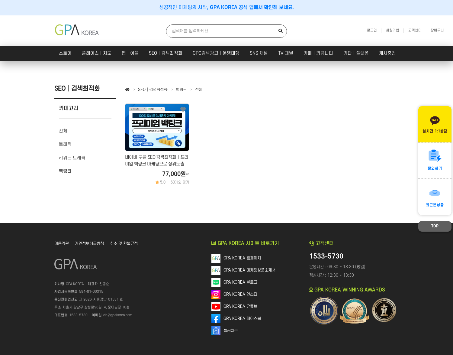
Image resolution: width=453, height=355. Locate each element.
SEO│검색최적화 (165, 53)
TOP (435, 226)
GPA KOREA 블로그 (240, 282)
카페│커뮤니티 (318, 53)
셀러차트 (230, 330)
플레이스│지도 (96, 53)
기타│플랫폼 (356, 53)
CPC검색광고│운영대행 (216, 53)
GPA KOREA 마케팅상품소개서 (249, 270)
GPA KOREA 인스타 (240, 294)
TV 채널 (285, 53)
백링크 (181, 89)
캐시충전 (387, 53)
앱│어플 (130, 53)
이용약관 (61, 243)
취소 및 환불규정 (124, 243)
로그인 (372, 30)
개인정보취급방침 (89, 243)
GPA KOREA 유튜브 (240, 306)
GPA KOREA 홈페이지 (242, 258)
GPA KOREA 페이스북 (242, 318)
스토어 (65, 53)
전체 (198, 89)
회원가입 (392, 30)
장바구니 (437, 30)
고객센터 (415, 30)
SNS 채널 (259, 53)
